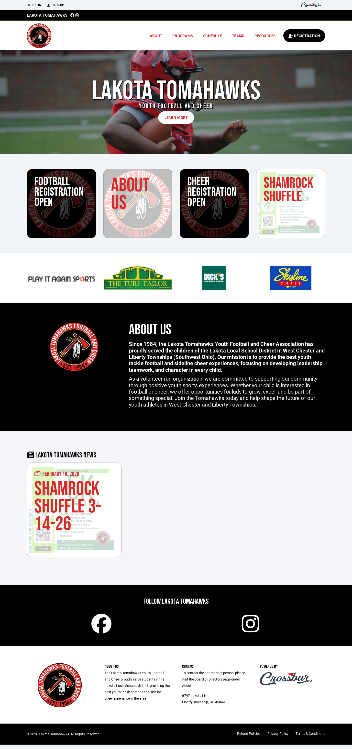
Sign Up (55, 5)
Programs (182, 35)
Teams (238, 35)
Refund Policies (248, 738)
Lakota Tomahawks (47, 15)
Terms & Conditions (310, 738)
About (156, 35)
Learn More (176, 117)
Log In (34, 5)
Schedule (212, 35)
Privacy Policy (277, 738)
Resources (264, 35)
